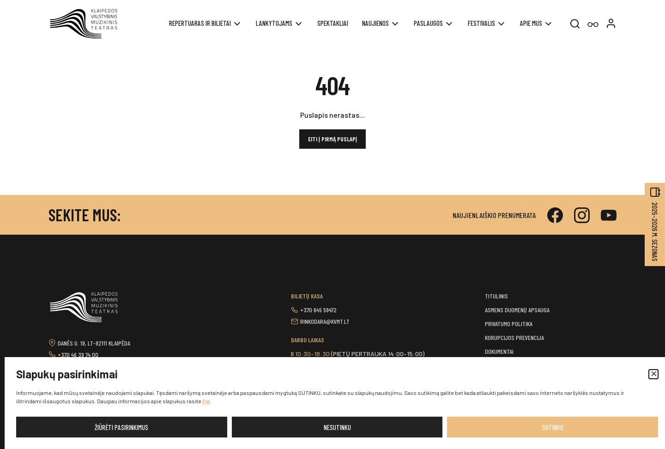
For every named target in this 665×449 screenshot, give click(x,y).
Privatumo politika (508, 324)
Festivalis (481, 23)
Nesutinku (337, 427)
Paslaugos (428, 23)
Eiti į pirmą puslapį (332, 139)
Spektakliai (332, 23)
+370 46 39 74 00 (78, 354)
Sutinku (552, 427)
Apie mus (531, 23)
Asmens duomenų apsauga (517, 310)
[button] (653, 374)
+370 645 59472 (318, 310)
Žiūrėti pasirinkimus (121, 427)
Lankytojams (274, 23)
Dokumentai (499, 351)
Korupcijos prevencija (514, 337)
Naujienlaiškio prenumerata (494, 215)
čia (206, 401)
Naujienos (375, 23)
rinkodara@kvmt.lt (325, 321)
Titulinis (496, 296)
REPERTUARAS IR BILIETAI (200, 23)
